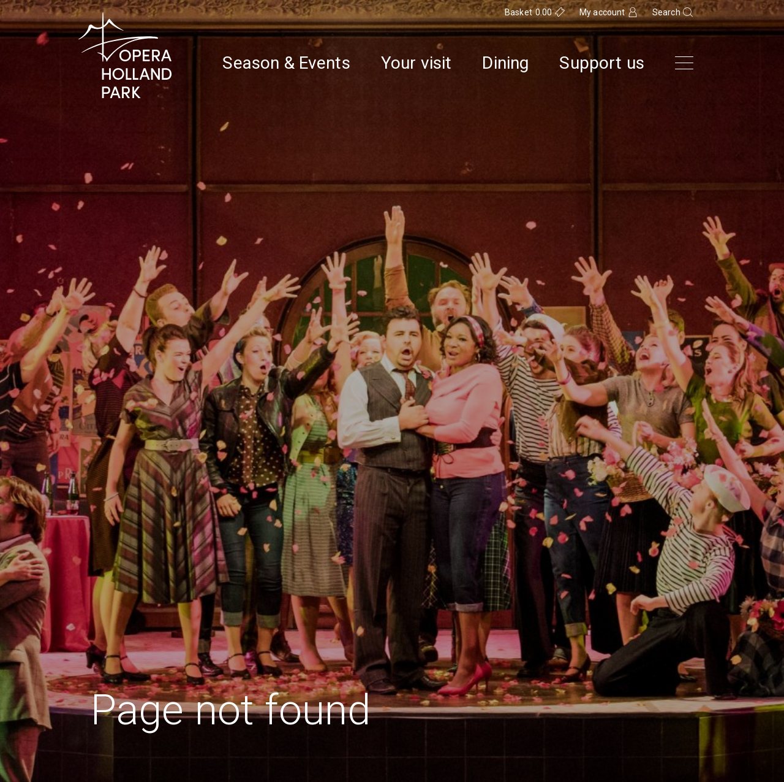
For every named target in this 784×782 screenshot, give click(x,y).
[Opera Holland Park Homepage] (125, 55)
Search (666, 12)
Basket (528, 12)
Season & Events (286, 63)
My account (602, 12)
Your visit (416, 63)
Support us (601, 63)
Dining (505, 63)
